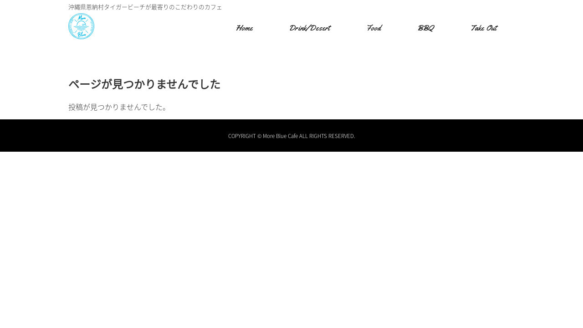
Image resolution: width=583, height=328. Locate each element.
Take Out (483, 28)
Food (373, 28)
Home (244, 28)
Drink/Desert (309, 28)
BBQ (425, 28)
